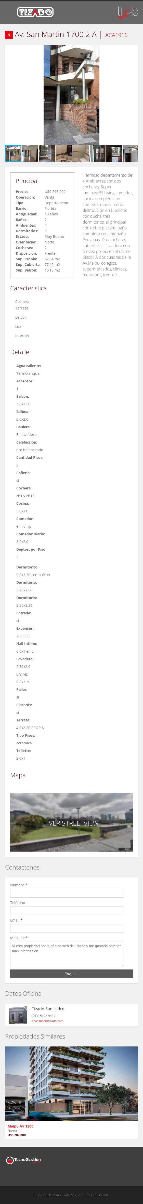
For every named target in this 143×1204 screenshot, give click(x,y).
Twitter (17, 1176)
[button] (133, 50)
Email (16, 920)
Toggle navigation (9, 12)
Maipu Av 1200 (20, 1126)
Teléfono (18, 902)
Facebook (6, 1176)
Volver (9, 35)
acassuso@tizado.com (47, 1021)
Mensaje (19, 937)
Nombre (18, 885)
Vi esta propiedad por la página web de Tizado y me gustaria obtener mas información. (67, 954)
